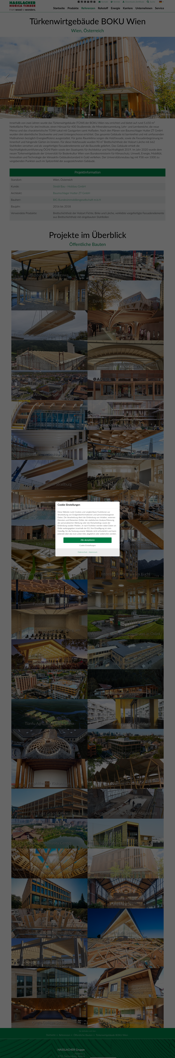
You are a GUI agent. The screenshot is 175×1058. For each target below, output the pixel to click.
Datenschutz (82, 552)
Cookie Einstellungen (87, 545)
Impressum (93, 552)
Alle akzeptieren (88, 540)
